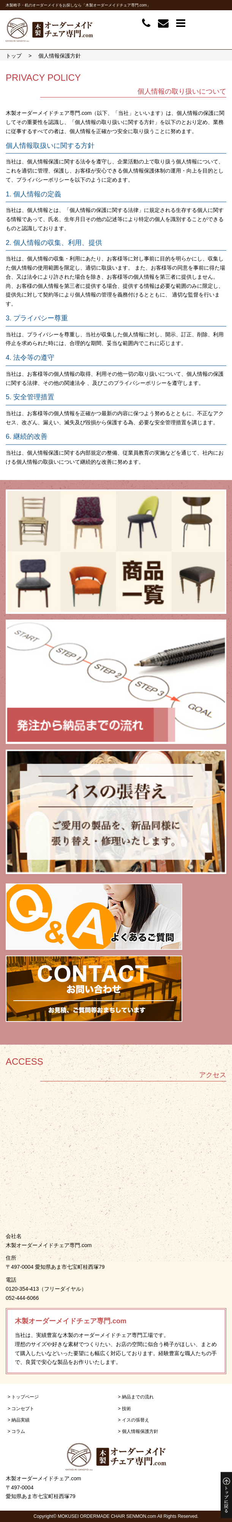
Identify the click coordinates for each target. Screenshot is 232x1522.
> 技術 (124, 1408)
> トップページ (23, 1397)
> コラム (16, 1431)
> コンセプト (21, 1408)
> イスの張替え (133, 1420)
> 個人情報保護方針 (138, 1431)
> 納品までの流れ (136, 1397)
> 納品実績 (19, 1420)
